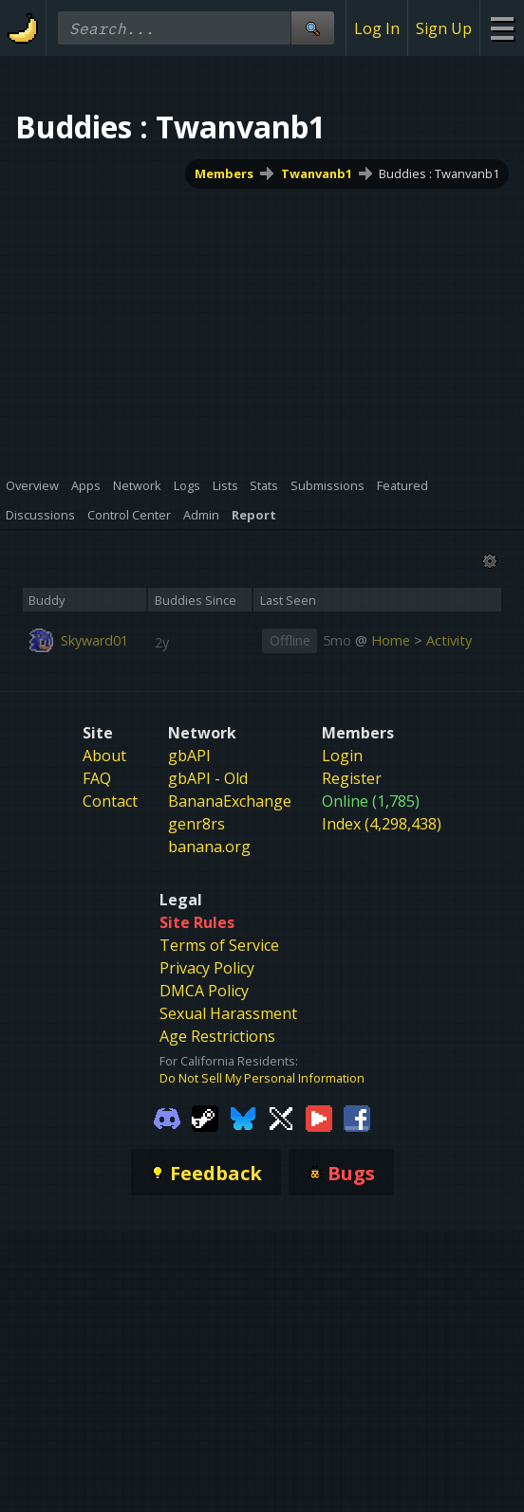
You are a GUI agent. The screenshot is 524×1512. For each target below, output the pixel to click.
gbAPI (189, 755)
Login (342, 755)
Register (352, 778)
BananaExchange (229, 801)
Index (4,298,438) (381, 823)
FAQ (97, 778)
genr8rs (196, 823)
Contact (110, 801)
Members (224, 173)
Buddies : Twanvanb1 (439, 173)
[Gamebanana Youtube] (319, 1116)
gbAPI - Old (208, 778)
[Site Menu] (501, 28)
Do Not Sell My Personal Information (262, 1077)
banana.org (209, 846)
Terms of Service (219, 945)
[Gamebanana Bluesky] (243, 1116)
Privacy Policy (206, 967)
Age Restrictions (217, 1036)
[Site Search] (312, 28)
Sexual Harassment (228, 1013)
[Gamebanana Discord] (167, 1116)
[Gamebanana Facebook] (357, 1116)
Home (390, 640)
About (104, 755)
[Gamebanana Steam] (205, 1116)
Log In (377, 28)
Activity (449, 640)
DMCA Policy (204, 990)
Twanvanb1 (316, 173)
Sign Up (444, 28)
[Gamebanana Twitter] (281, 1116)
